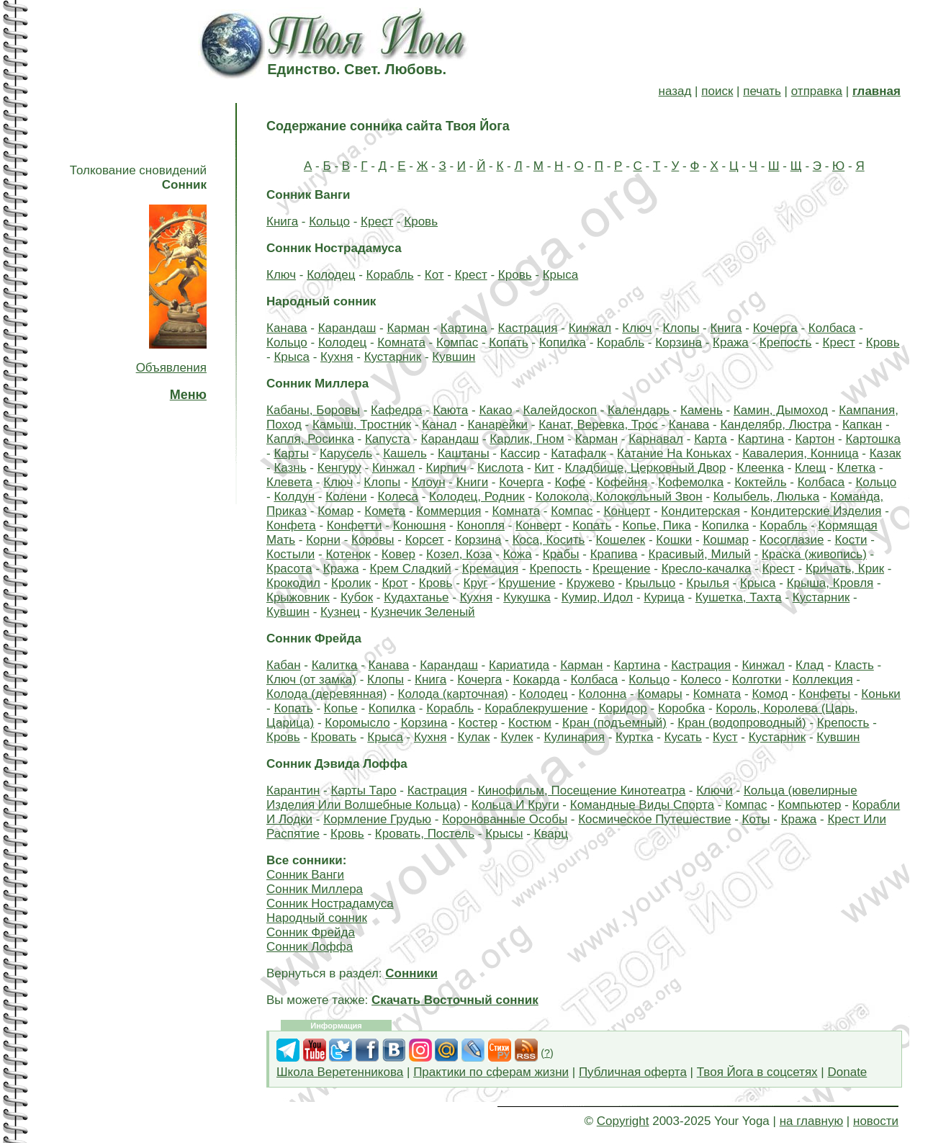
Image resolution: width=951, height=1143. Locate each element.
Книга (282, 221)
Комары (659, 694)
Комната (401, 342)
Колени (345, 496)
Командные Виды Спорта (642, 805)
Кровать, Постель (424, 834)
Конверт (538, 525)
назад (675, 91)
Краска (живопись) (814, 554)
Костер (478, 723)
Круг (476, 583)
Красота (289, 568)
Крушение (527, 583)
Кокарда (536, 679)
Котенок (347, 554)
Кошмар (726, 540)
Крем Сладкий (410, 568)
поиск (717, 91)
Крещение (621, 568)
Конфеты (825, 694)
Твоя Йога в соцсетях (757, 1072)
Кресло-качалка (707, 568)
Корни (323, 540)
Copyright (623, 1121)
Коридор (623, 708)
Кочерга (775, 328)
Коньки (881, 694)
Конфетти (354, 525)
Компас (457, 342)
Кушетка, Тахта (738, 597)
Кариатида (519, 665)
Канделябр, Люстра (775, 424)
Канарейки (498, 424)
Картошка (872, 439)
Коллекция (822, 679)
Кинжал (590, 328)
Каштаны (464, 453)
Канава (286, 328)
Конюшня (419, 525)
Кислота (500, 468)
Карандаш (347, 328)
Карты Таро (363, 790)
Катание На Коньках (674, 453)
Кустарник (393, 357)
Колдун (294, 496)
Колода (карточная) (453, 694)
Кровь (421, 221)
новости (875, 1121)
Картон (814, 439)
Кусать (683, 737)
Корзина (678, 342)
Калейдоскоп (560, 410)
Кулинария (574, 737)
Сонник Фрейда (310, 932)
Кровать (333, 737)
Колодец (331, 275)
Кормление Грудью (377, 819)
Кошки (674, 540)
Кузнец (340, 612)
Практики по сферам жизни (491, 1072)
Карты (291, 453)
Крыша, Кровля (830, 583)
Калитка (335, 665)
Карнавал (655, 439)
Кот (434, 275)
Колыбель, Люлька (766, 496)
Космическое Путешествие (654, 819)
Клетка (856, 468)
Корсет (424, 540)
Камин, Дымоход (781, 410)
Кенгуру (339, 468)
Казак (885, 453)
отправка (816, 91)
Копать (508, 342)
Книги (472, 482)
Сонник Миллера (314, 889)
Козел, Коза (459, 554)
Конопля (480, 525)
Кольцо (329, 221)
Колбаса (832, 328)
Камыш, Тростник (361, 424)
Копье (341, 708)
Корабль (390, 275)
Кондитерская (700, 511)
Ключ (281, 275)
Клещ (810, 468)
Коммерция (448, 511)
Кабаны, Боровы (313, 410)
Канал (439, 424)
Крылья (707, 583)
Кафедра (396, 410)
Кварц (551, 834)
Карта (710, 439)
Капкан (862, 424)
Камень (701, 410)
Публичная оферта (633, 1072)
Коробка (681, 708)
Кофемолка (691, 482)
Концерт (627, 511)
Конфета (291, 525)
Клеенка (760, 468)
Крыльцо (650, 583)
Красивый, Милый (700, 554)
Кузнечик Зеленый (423, 612)
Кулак (474, 737)
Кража (731, 342)
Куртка (634, 737)
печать (762, 91)
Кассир (520, 453)
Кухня (336, 357)
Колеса (398, 496)
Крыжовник (298, 597)
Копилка (562, 342)
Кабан (283, 665)
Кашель (405, 453)
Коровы (373, 540)
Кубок (357, 597)
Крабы (561, 554)
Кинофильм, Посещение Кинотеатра (581, 790)
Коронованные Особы (504, 819)
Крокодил (293, 583)
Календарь (639, 410)
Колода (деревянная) (326, 694)
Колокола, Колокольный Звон (619, 496)
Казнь (290, 468)
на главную (811, 1121)
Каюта (450, 410)
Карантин (293, 790)
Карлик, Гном (527, 439)
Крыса (561, 275)
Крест (377, 221)
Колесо (700, 679)
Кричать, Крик (845, 568)
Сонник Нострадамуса (330, 903)
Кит (544, 468)
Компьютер (810, 805)
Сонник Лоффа (309, 947)
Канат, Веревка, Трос (597, 424)
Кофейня (621, 482)
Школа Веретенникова (339, 1072)
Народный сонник (316, 918)
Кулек (517, 737)
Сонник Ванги (305, 875)
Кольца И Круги (515, 805)
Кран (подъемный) (614, 723)
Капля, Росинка (310, 439)
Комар (335, 511)
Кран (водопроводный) (741, 723)
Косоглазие (792, 540)
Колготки (757, 679)
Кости (850, 540)
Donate (847, 1072)
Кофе (569, 482)
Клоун (428, 482)
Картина (464, 328)
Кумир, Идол (597, 597)
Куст (725, 737)
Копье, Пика (657, 525)
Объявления (171, 368)
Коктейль (760, 482)
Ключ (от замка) (311, 679)
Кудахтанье (416, 597)
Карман (408, 328)
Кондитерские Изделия (816, 511)
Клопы (680, 328)
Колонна (603, 694)
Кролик (351, 583)
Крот (394, 583)
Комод (770, 694)
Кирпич (446, 468)
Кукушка (526, 597)
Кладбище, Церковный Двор (645, 468)
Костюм (529, 723)
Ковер (398, 554)
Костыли (290, 554)
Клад (809, 665)
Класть (853, 665)
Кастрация (528, 328)
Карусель (346, 453)
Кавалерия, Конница (800, 453)
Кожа (517, 554)
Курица (664, 597)
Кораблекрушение (535, 708)
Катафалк (578, 453)
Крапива (614, 554)
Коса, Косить (549, 540)
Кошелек (621, 540)
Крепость (786, 342)
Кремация (490, 568)
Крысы (504, 834)
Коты (756, 819)
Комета (384, 511)
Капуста (387, 439)
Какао (495, 410)
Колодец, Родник (477, 496)
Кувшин (453, 357)
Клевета (289, 482)
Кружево (591, 583)
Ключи (714, 790)
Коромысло (357, 723)
